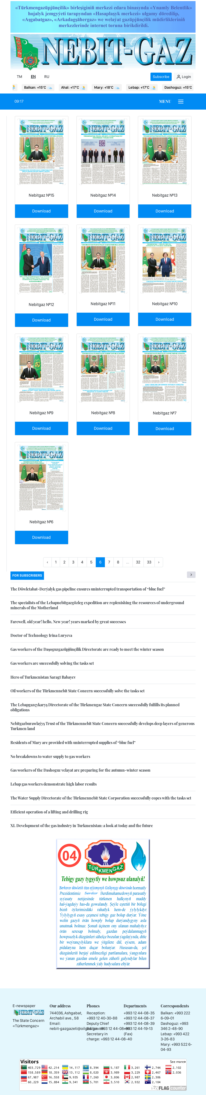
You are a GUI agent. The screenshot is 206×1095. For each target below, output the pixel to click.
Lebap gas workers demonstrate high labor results (53, 784)
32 (138, 562)
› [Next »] (159, 562)
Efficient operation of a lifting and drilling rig (49, 811)
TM (19, 76)
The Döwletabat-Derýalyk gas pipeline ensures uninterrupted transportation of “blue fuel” (87, 589)
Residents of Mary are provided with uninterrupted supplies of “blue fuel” (72, 742)
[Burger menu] (180, 101)
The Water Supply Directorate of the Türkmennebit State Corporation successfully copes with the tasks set (100, 798)
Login (183, 76)
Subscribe (161, 76)
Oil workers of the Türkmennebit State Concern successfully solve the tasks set (77, 690)
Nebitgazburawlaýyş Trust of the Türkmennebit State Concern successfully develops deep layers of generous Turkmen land (102, 726)
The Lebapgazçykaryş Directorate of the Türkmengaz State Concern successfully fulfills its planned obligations (94, 707)
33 (149, 562)
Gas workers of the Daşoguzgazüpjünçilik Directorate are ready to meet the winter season (87, 649)
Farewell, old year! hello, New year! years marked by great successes (68, 621)
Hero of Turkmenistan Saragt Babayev (43, 677)
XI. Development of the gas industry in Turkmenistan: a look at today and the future (81, 825)
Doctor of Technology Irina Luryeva (41, 635)
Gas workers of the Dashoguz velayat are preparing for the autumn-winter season (80, 770)
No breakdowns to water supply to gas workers (50, 756)
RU (46, 76)
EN (33, 76)
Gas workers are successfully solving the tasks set (52, 663)
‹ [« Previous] (47, 562)
